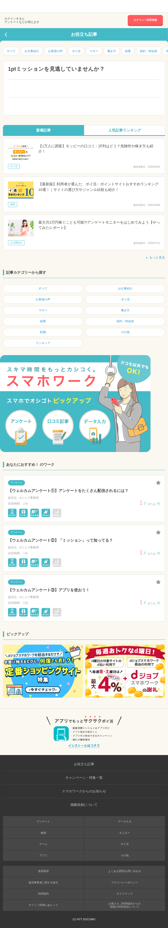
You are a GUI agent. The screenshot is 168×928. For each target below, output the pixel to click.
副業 (128, 51)
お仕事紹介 (32, 51)
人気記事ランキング (124, 130)
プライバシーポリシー (124, 882)
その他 (125, 855)
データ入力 (124, 821)
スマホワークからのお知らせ (84, 791)
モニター (124, 832)
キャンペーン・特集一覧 (84, 778)
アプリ (43, 855)
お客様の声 (55, 51)
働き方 (111, 51)
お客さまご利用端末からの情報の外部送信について (125, 905)
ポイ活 (76, 51)
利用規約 (43, 893)
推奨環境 (43, 871)
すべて (11, 51)
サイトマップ (125, 893)
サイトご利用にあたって (43, 905)
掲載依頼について (84, 805)
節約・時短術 (148, 51)
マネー (94, 51)
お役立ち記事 (84, 764)
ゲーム (43, 843)
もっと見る (155, 257)
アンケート (43, 821)
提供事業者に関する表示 (43, 882)
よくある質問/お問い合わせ (124, 871)
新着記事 (43, 130)
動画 (43, 832)
